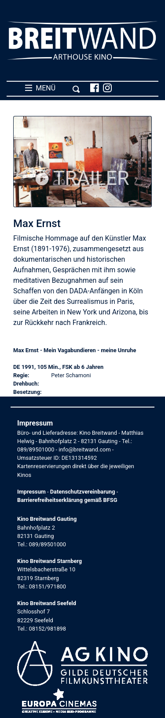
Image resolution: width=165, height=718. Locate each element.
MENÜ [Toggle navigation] (52, 88)
